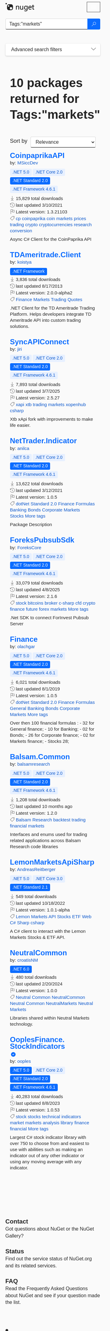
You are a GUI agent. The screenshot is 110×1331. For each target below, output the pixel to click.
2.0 (53, 503)
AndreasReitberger (36, 869)
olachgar (26, 646)
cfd (78, 603)
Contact (17, 1221)
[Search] (93, 24)
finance (17, 609)
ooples (24, 1061)
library (67, 1122)
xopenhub (76, 404)
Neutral (23, 997)
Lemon (23, 916)
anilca (23, 448)
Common (41, 997)
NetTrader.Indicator (43, 440)
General (18, 708)
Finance (24, 299)
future (32, 609)
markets (64, 218)
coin (51, 218)
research (83, 224)
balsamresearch (33, 764)
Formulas (85, 503)
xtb (28, 404)
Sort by (19, 141)
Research (42, 819)
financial (18, 825)
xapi (20, 404)
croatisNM (27, 960)
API (52, 916)
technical (51, 1116)
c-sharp (66, 603)
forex (44, 609)
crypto (31, 224)
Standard (40, 503)
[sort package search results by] (63, 142)
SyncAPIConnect (39, 342)
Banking (18, 509)
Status (15, 1251)
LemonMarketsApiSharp (52, 862)
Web (86, 916)
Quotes (75, 299)
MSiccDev (27, 162)
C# (13, 922)
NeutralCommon (38, 953)
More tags (35, 515)
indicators (71, 1116)
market (17, 1122)
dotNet (22, 503)
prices (80, 218)
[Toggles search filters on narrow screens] (93, 50)
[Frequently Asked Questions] (12, 1281)
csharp (17, 410)
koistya (24, 262)
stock (21, 603)
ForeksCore (29, 547)
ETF (76, 916)
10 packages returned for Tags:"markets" (53, 98)
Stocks (17, 515)
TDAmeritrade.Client (45, 254)
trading (17, 224)
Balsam (23, 819)
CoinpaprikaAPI (37, 155)
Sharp (23, 922)
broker (51, 603)
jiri (19, 349)
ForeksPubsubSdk (42, 540)
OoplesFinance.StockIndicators (37, 1042)
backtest (61, 819)
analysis (51, 1122)
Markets (41, 299)
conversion (21, 230)
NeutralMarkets (61, 1003)
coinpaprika (34, 218)
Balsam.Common (40, 756)
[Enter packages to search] (47, 24)
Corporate (52, 509)
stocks (34, 1116)
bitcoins (35, 603)
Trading (58, 299)
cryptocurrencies (56, 224)
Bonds (34, 509)
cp (18, 218)
